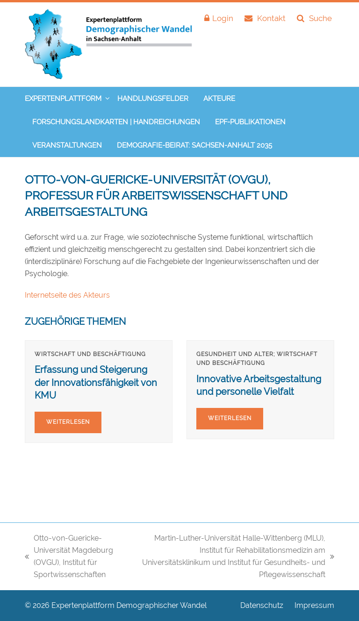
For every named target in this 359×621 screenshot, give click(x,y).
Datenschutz (261, 605)
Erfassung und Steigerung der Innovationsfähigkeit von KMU (96, 382)
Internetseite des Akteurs (67, 295)
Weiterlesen (68, 422)
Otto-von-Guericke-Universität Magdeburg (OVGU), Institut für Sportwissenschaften (69, 556)
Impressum (314, 605)
